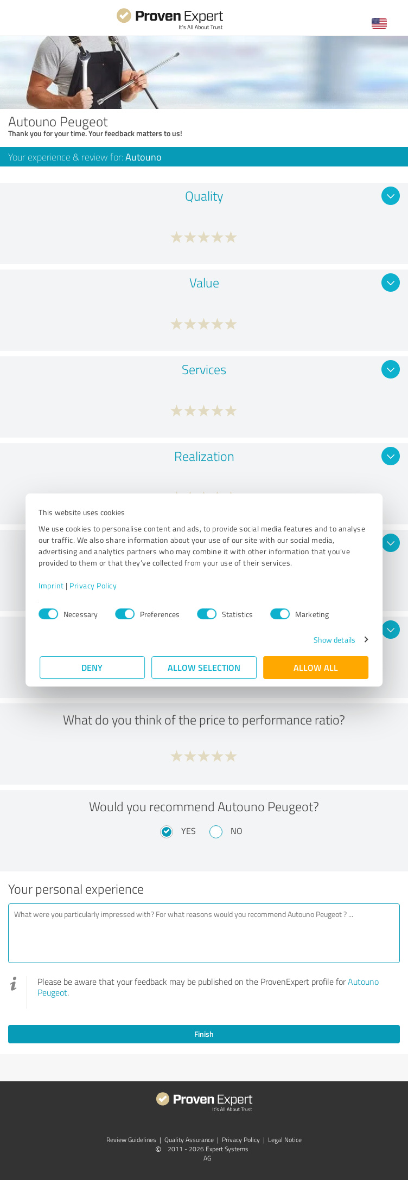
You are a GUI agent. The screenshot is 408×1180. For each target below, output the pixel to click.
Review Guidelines (131, 1139)
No (237, 831)
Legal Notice (285, 1139)
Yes (188, 831)
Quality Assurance (189, 1139)
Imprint (52, 585)
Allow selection (204, 667)
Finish (204, 1034)
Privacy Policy (94, 585)
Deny (92, 667)
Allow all (316, 667)
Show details (333, 639)
